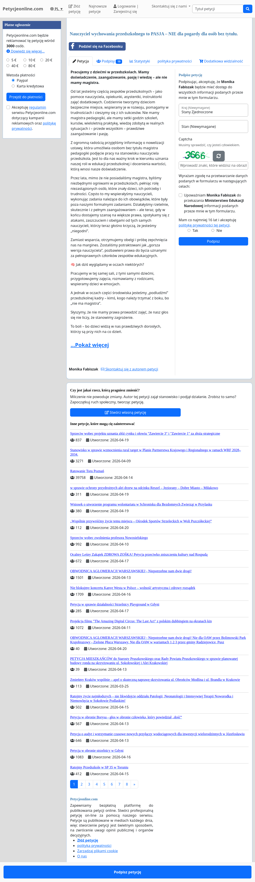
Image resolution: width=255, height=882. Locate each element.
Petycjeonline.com (23, 9)
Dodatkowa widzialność (221, 61)
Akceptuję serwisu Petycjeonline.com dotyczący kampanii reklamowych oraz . (34, 118)
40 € (15, 65)
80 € (31, 65)
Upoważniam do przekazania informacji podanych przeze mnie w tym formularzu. (214, 203)
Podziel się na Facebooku (96, 46)
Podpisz (213, 241)
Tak (195, 230)
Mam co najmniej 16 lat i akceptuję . (207, 222)
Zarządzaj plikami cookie (97, 850)
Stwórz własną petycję (125, 412)
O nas (82, 856)
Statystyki (140, 61)
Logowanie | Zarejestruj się (125, 9)
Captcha (185, 139)
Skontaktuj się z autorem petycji (129, 369)
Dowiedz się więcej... (25, 51)
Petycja (81, 61)
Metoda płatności (20, 75)
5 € (14, 60)
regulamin (37, 107)
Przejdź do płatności (25, 96)
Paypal (22, 80)
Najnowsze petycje (98, 9)
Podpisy (109, 61)
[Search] (217, 9)
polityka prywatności (174, 61)
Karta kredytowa (30, 86)
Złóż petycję (75, 9)
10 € (31, 60)
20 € (48, 60)
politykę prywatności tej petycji (204, 225)
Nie (219, 230)
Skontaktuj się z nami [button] (170, 6)
